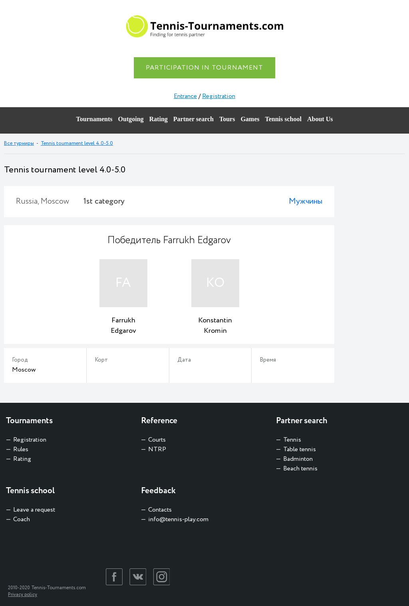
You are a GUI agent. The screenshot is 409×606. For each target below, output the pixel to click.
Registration (218, 96)
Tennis (292, 439)
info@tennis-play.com (178, 519)
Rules (20, 449)
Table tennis (299, 449)
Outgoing (131, 119)
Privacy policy (22, 594)
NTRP (157, 449)
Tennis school (283, 119)
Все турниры (19, 143)
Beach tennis (300, 468)
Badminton (298, 459)
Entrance (185, 96)
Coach (21, 519)
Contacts (160, 509)
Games (249, 119)
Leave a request (34, 509)
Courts (157, 439)
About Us (320, 119)
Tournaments (94, 119)
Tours (227, 119)
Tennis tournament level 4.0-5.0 (77, 143)
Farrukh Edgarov (123, 325)
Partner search (193, 119)
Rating (158, 119)
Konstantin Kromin (215, 325)
